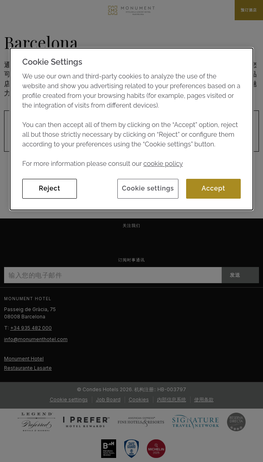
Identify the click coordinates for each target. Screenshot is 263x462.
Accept (213, 188)
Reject (49, 188)
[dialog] (131, 129)
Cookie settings (148, 188)
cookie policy (163, 163)
